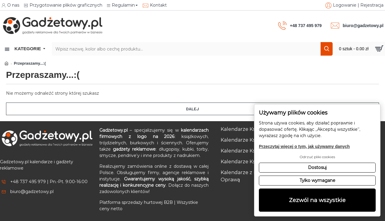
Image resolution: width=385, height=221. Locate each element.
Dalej (192, 108)
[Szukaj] (327, 49)
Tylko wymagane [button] (317, 180)
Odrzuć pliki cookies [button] (317, 157)
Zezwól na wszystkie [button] (317, 200)
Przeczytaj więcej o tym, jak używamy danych (304, 146)
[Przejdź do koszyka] (359, 49)
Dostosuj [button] (317, 167)
